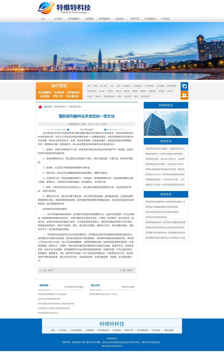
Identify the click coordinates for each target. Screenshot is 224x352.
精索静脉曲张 (109, 96)
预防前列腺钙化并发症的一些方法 (103, 294)
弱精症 (98, 96)
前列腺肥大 (137, 86)
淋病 (136, 96)
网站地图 (169, 330)
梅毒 (119, 96)
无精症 (90, 96)
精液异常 (152, 91)
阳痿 (95, 86)
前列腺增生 (149, 86)
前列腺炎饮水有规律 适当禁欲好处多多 (54, 308)
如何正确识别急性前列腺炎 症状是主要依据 (56, 303)
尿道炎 (110, 91)
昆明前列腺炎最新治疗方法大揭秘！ (53, 294)
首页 (43, 19)
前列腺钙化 (91, 91)
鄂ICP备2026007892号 (112, 346)
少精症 (170, 91)
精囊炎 (135, 91)
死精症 (161, 91)
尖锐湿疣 (127, 96)
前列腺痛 (160, 86)
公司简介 (58, 19)
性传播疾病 (150, 19)
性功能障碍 (73, 19)
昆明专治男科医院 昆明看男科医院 (162, 212)
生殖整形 (89, 19)
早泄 (89, 86)
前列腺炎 (126, 86)
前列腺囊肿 (171, 86)
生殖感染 (119, 19)
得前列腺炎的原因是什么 (48, 313)
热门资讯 (103, 86)
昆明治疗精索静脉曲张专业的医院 (161, 207)
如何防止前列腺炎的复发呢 (49, 299)
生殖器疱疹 (145, 96)
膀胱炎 (143, 91)
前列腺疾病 (104, 19)
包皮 (112, 86)
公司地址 (165, 19)
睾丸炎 (118, 91)
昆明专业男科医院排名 (156, 217)
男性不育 (135, 19)
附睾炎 (126, 91)
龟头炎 (102, 91)
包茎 (118, 86)
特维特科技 (59, 107)
